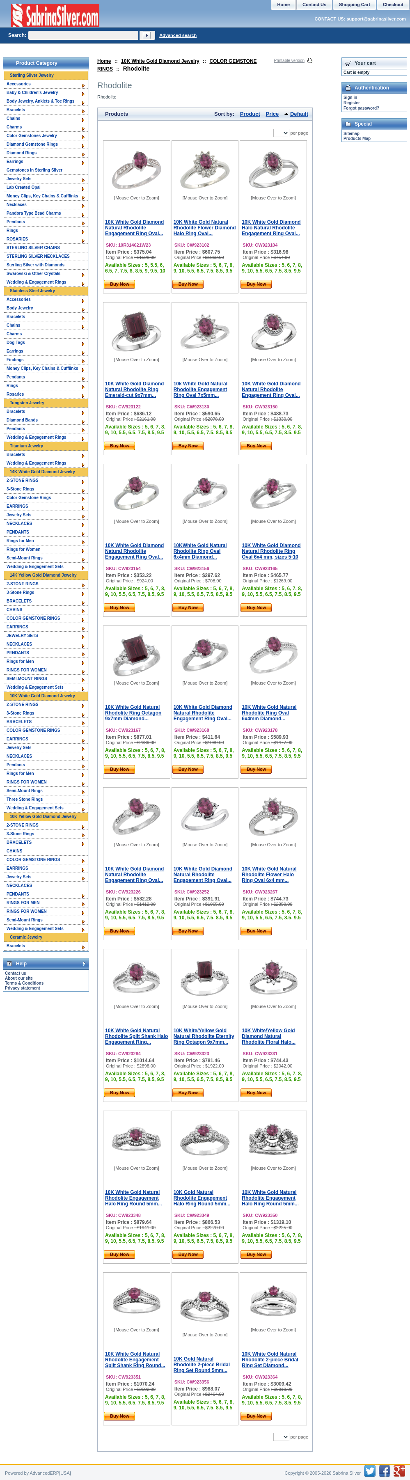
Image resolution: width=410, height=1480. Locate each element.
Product (250, 114)
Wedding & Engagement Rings (36, 282)
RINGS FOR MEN (23, 902)
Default (299, 114)
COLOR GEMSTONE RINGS (33, 618)
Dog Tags (16, 342)
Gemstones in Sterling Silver (34, 170)
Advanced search (178, 35)
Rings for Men (20, 540)
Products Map (357, 138)
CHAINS (14, 609)
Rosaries (15, 394)
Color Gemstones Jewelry (32, 135)
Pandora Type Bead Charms (34, 213)
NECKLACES (19, 523)
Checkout (393, 4)
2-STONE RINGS (23, 480)
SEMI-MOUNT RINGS (27, 678)
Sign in (350, 97)
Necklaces (17, 204)
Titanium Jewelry (26, 446)
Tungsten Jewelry (27, 403)
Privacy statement (22, 988)
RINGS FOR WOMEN (27, 670)
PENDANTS (18, 532)
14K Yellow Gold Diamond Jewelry (43, 575)
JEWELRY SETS (22, 635)
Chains (13, 118)
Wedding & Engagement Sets (35, 566)
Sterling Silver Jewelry (32, 75)
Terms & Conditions (24, 983)
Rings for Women (24, 549)
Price (272, 114)
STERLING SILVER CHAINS (33, 247)
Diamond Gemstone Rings (32, 144)
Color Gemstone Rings (29, 497)
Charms (14, 127)
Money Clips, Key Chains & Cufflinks (42, 196)
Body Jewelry (20, 308)
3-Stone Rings (20, 489)
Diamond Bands (22, 420)
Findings (15, 359)
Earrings (15, 161)
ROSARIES (17, 239)
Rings (12, 230)
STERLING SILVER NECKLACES (38, 256)
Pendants (16, 222)
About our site (19, 978)
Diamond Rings (22, 153)
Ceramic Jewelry (26, 937)
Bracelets (16, 110)
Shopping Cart (354, 4)
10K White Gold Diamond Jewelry (160, 61)
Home (104, 61)
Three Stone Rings (25, 799)
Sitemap (352, 133)
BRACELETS (19, 601)
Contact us (15, 973)
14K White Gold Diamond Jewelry (42, 472)
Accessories (19, 84)
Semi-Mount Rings (25, 558)
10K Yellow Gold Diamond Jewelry (43, 816)
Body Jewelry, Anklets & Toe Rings (40, 101)
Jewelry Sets (19, 178)
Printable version (289, 60)
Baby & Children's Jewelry (32, 92)
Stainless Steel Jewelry (32, 291)
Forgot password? (361, 108)
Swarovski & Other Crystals (33, 273)
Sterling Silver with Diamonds (35, 265)
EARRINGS (17, 506)
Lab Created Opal (24, 187)
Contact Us (314, 4)
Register (352, 103)
